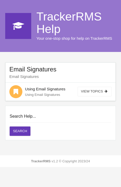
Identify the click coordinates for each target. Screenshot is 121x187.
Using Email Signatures (45, 89)
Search (20, 131)
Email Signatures (32, 69)
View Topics (94, 91)
